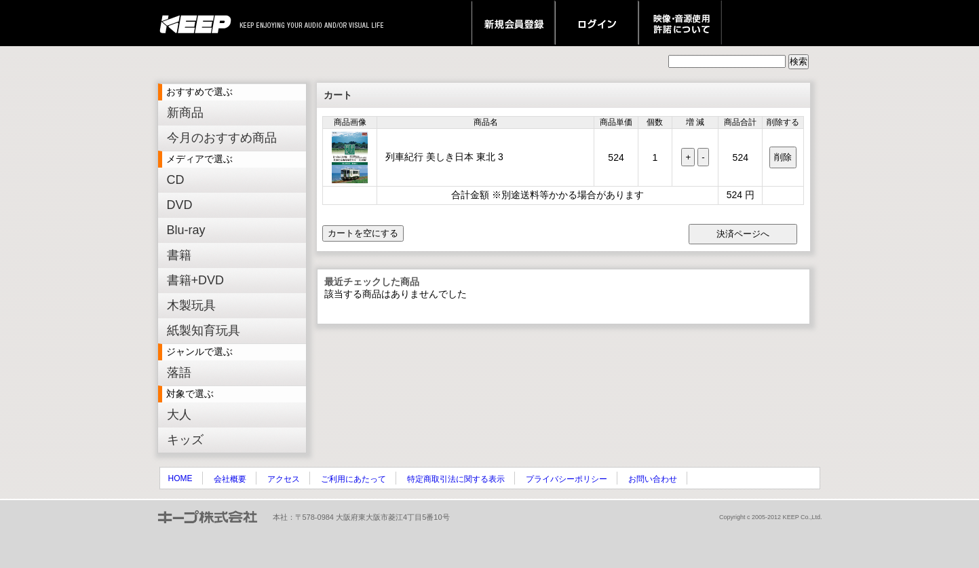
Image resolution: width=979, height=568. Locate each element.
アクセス (283, 479)
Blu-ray (186, 230)
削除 (783, 157)
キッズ (185, 440)
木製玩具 (191, 305)
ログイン (596, 23)
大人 (179, 414)
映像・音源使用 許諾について (680, 23)
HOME (180, 478)
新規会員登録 (513, 23)
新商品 (185, 112)
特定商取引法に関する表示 (456, 479)
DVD (180, 205)
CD (176, 180)
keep (199, 23)
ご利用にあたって (353, 479)
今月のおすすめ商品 (222, 138)
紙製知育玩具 (203, 330)
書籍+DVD (196, 280)
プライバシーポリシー (566, 479)
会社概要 (230, 479)
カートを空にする (363, 233)
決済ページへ (742, 234)
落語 (179, 372)
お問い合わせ (652, 479)
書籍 (179, 255)
